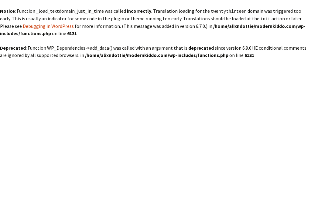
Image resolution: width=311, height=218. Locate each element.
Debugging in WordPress (48, 25)
